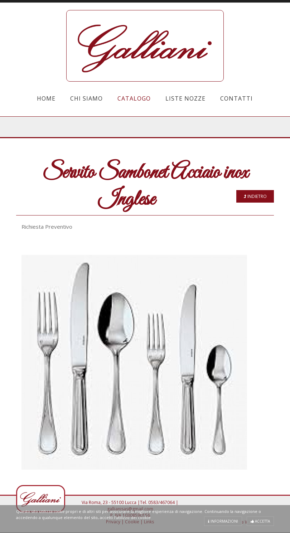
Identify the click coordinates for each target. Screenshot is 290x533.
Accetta (260, 521)
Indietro (255, 196)
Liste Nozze (185, 98)
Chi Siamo (86, 98)
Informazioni (223, 521)
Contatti (236, 98)
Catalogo (134, 98)
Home (46, 98)
